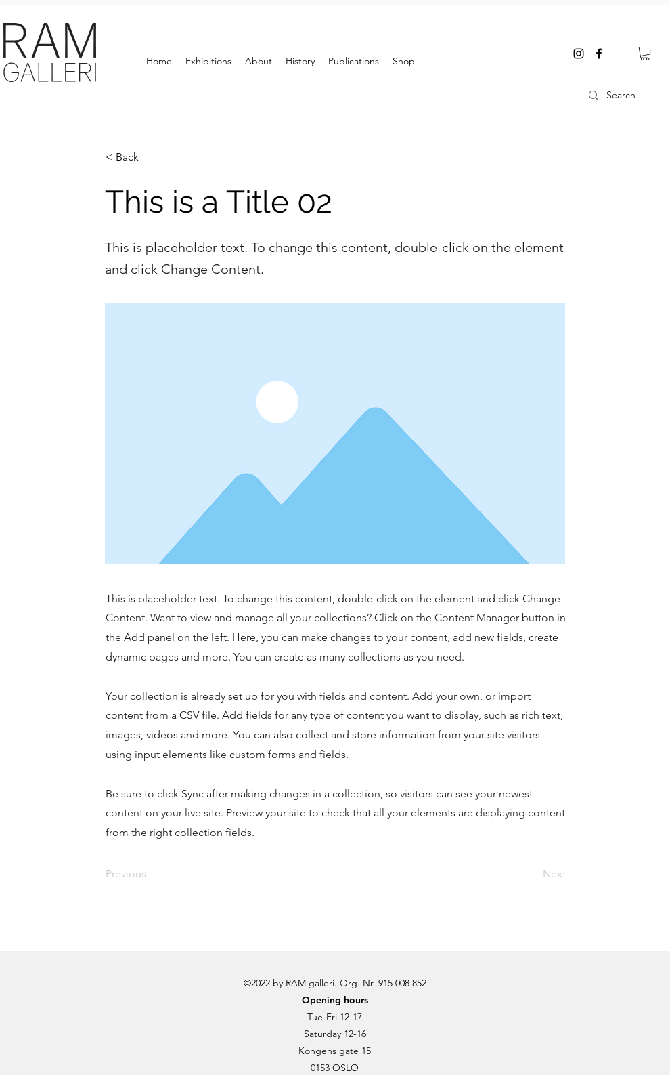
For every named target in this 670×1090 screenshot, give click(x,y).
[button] (645, 53)
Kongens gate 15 (334, 1051)
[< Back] (150, 157)
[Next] (532, 873)
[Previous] (150, 873)
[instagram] (578, 53)
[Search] (625, 95)
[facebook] (599, 53)
